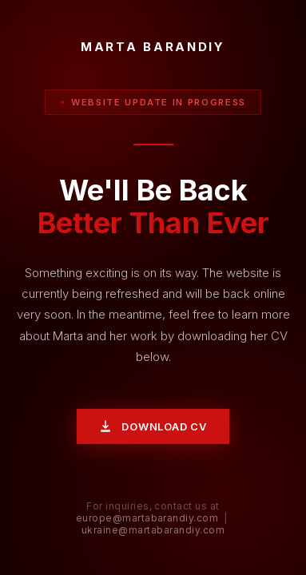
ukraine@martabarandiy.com (153, 530)
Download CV (153, 426)
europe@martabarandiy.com (147, 518)
